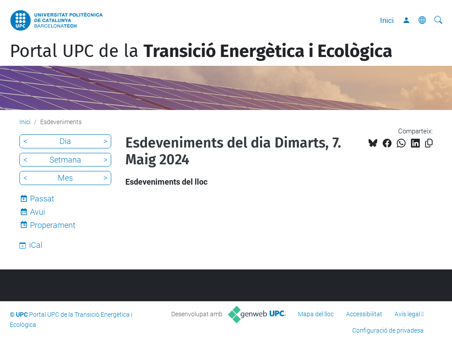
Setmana (65, 159)
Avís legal (407, 314)
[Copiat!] (429, 143)
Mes (65, 177)
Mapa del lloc (316, 314)
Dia (65, 141)
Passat (42, 198)
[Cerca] (438, 20)
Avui (37, 211)
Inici (387, 20)
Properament (52, 225)
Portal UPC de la (201, 51)
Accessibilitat (364, 314)
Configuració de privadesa (388, 330)
